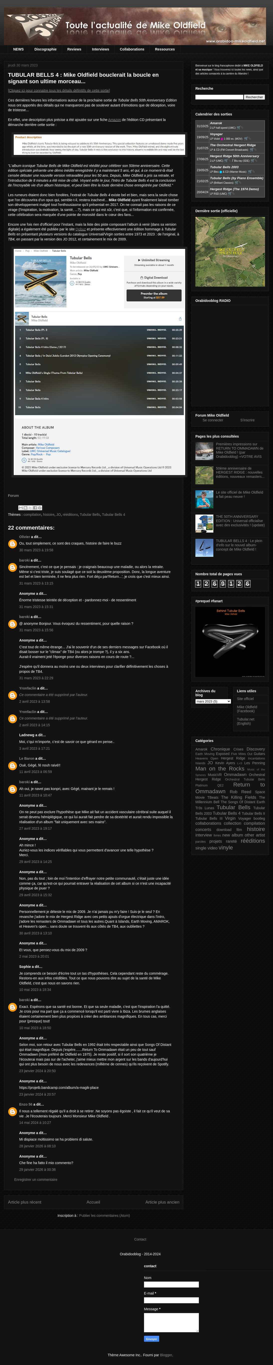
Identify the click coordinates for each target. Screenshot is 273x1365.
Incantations (256, 758)
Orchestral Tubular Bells (245, 779)
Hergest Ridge (233, 758)
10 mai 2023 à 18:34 (35, 990)
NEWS (18, 49)
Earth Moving (205, 754)
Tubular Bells (90, 515)
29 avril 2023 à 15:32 (35, 895)
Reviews (74, 49)
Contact (140, 1239)
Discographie (45, 49)
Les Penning (254, 763)
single (200, 848)
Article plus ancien (162, 1202)
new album (232, 835)
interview (203, 835)
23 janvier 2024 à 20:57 (37, 1094)
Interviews (100, 49)
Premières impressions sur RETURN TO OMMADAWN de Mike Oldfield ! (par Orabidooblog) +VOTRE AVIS (240, 450)
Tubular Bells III (209, 818)
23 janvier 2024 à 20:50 (37, 1071)
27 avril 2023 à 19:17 (35, 828)
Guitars (259, 754)
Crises (239, 749)
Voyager (244, 818)
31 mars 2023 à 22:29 (36, 678)
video (213, 848)
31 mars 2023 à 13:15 (36, 583)
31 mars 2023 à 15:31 (36, 607)
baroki (24, 560)
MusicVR (215, 775)
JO (58, 515)
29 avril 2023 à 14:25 (35, 862)
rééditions (70, 515)
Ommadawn (235, 774)
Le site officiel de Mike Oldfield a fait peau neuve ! (239, 494)
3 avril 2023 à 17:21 (34, 748)
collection (232, 823)
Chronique (220, 749)
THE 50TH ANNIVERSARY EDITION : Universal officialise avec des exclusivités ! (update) (240, 521)
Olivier (24, 537)
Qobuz (81, 229)
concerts (203, 829)
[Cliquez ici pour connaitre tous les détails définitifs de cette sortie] (59, 90)
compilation (32, 515)
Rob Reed (240, 791)
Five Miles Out (241, 754)
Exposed (222, 754)
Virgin (230, 818)
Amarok (201, 749)
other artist (255, 835)
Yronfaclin (27, 688)
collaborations (208, 823)
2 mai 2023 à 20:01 (34, 956)
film (239, 830)
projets (215, 841)
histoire (48, 515)
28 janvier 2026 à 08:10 (37, 1146)
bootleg (259, 818)
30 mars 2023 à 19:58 (36, 550)
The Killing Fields (238, 797)
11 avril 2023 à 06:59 (35, 772)
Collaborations (132, 49)
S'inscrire (247, 420)
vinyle (226, 847)
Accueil (93, 1202)
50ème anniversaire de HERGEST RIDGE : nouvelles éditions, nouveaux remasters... (240, 472)
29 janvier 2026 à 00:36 (37, 1170)
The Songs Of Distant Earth (243, 802)
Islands (200, 763)
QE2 (220, 785)
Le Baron (26, 758)
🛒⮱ (240, 127)
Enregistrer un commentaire (35, 1180)
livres (217, 835)
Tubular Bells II (253, 813)
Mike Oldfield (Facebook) (247, 709)
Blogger (166, 1355)
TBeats (212, 797)
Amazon (114, 120)
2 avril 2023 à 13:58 (34, 701)
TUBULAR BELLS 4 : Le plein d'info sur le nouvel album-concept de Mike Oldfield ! (239, 545)
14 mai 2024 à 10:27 (35, 1123)
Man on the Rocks (219, 768)
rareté (231, 841)
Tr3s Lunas (204, 808)
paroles (200, 841)
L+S (239, 763)
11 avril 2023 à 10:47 (35, 795)
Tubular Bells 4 (113, 515)
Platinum (201, 785)
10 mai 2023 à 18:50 (35, 1028)
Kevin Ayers (225, 763)
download (224, 830)
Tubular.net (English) (246, 721)
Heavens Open (206, 758)
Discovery (256, 749)
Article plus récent (24, 1202)
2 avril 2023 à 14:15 (34, 725)
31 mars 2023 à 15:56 (36, 630)
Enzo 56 (25, 1104)
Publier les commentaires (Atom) (104, 1216)
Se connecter (213, 420)
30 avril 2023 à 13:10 (35, 933)
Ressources (165, 49)
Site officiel (245, 699)
